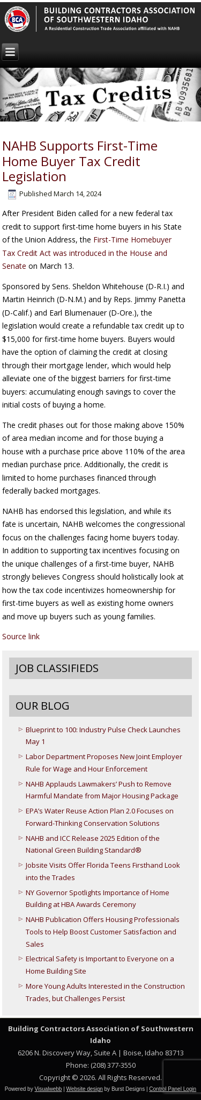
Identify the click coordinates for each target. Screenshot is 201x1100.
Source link (21, 636)
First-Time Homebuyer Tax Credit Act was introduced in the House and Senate (87, 252)
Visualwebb (48, 1089)
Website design (84, 1089)
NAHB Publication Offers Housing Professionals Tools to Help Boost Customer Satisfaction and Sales (103, 932)
